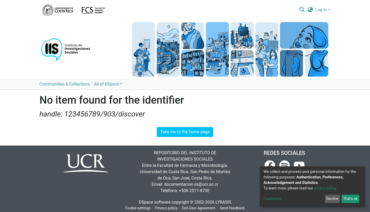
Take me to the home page (185, 131)
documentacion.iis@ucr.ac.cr (191, 184)
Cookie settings (138, 208)
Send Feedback (232, 208)
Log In (321, 9)
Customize (272, 199)
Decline (332, 199)
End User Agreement (198, 208)
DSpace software (154, 202)
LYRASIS (223, 202)
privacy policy (325, 188)
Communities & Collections (65, 84)
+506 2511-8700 (194, 190)
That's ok (350, 199)
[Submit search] (302, 10)
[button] (310, 10)
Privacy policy (166, 208)
